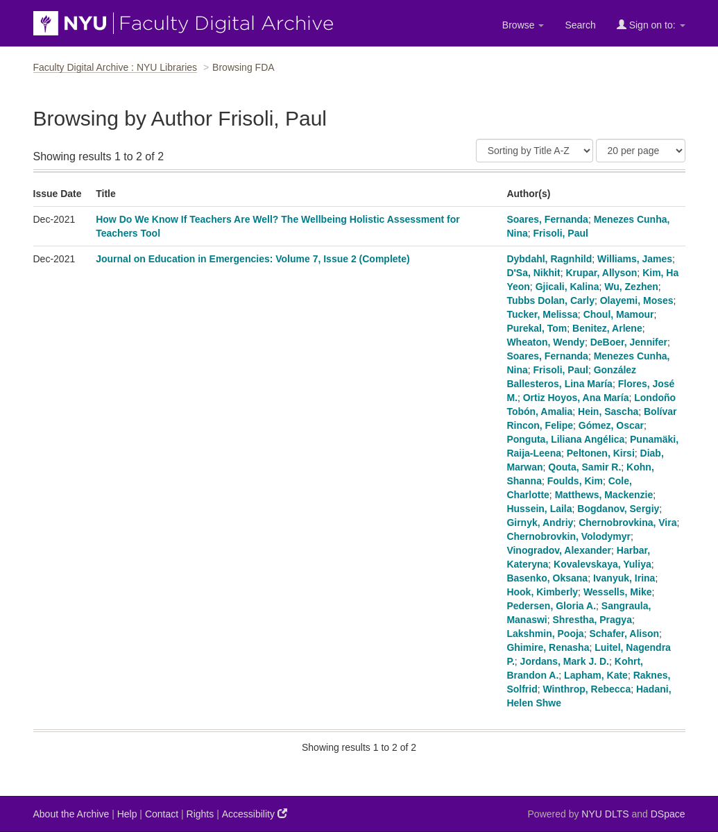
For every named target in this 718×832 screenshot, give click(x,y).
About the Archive (71, 814)
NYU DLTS (605, 814)
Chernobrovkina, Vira (627, 522)
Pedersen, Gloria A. (551, 605)
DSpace (668, 814)
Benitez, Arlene (607, 328)
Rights (200, 814)
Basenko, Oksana (547, 578)
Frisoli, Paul (560, 233)
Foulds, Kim (575, 480)
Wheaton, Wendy (545, 342)
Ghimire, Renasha (547, 647)
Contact (161, 814)
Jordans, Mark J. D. (564, 661)
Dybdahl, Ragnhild (549, 258)
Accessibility (254, 814)
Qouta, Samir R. (584, 467)
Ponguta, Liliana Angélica (565, 439)
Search (580, 25)
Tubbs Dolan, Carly (550, 300)
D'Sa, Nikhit (533, 272)
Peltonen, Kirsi (601, 453)
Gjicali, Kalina (567, 286)
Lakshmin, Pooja (544, 633)
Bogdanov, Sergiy (618, 508)
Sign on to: (651, 25)
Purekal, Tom (536, 328)
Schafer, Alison (624, 633)
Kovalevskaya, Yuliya (602, 564)
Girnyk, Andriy (539, 522)
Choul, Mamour (618, 314)
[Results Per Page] (640, 150)
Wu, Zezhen (631, 286)
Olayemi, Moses (637, 300)
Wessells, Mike (617, 591)
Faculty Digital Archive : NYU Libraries (115, 67)
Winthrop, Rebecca (587, 689)
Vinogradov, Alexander (558, 550)
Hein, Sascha (608, 411)
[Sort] (534, 150)
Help (127, 814)
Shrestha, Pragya (592, 619)
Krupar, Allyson (601, 272)
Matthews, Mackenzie (604, 494)
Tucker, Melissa (541, 314)
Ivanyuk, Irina (624, 578)
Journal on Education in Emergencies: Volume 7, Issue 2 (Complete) (253, 258)
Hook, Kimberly (542, 591)
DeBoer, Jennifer (628, 342)
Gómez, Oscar (611, 425)
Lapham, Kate (596, 675)
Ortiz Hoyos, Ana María (576, 397)
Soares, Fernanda (547, 219)
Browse (523, 25)
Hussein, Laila (539, 508)
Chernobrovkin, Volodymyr (568, 536)
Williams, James (634, 258)
